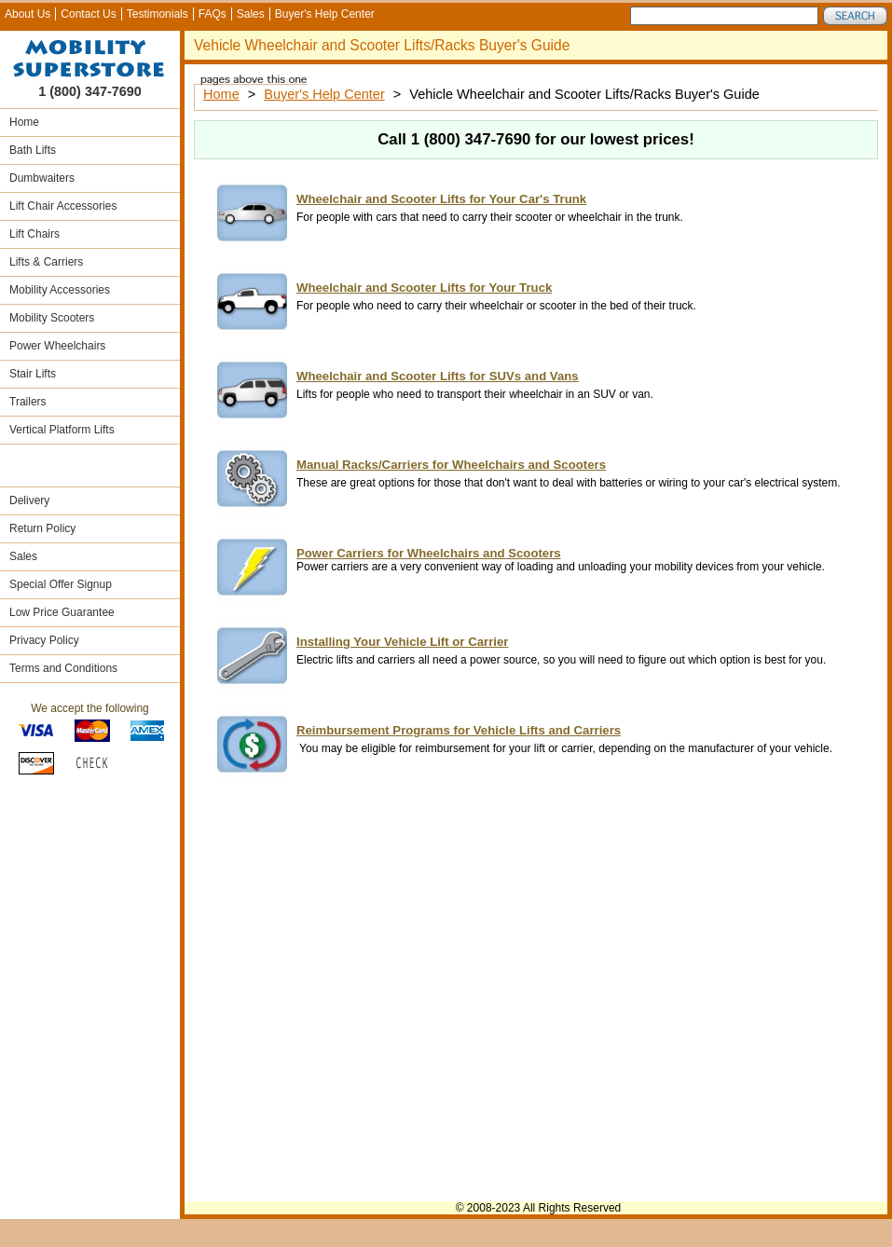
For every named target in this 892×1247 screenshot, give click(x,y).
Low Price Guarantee (62, 612)
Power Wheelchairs (57, 345)
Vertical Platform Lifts (62, 429)
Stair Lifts (32, 373)
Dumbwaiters (42, 178)
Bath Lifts (32, 150)
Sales (251, 14)
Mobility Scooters (51, 317)
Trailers (28, 401)
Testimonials (157, 14)
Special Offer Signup (60, 584)
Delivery (29, 500)
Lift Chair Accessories (63, 205)
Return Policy (42, 528)
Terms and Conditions (63, 668)
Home (24, 122)
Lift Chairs (34, 233)
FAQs (212, 14)
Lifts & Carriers (46, 261)
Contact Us (88, 14)
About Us (27, 14)
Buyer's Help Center (325, 14)
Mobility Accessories (59, 289)
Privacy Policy (44, 640)
